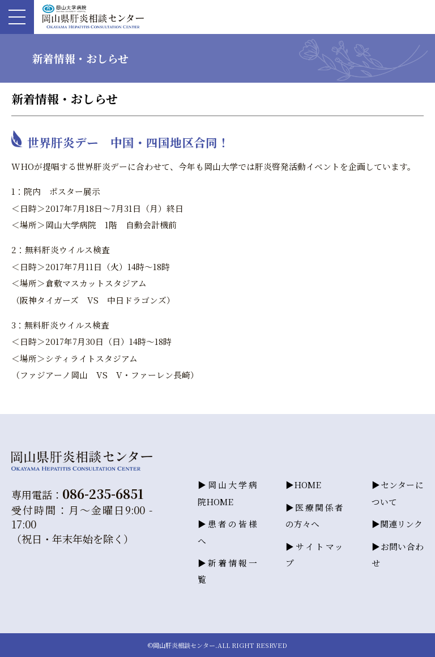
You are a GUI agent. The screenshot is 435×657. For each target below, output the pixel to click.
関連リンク (401, 524)
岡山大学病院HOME (227, 493)
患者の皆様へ (227, 532)
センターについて (398, 493)
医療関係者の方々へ (314, 515)
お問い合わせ (398, 554)
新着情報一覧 (227, 571)
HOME (307, 484)
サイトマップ (314, 554)
